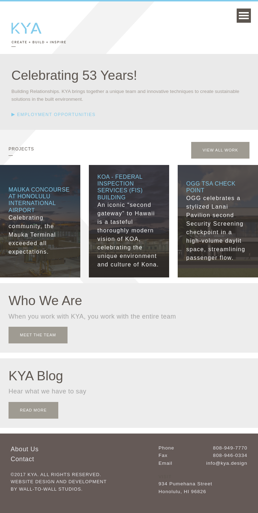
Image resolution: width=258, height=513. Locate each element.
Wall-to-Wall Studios (50, 489)
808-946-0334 (230, 455)
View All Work (220, 150)
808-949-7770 (230, 448)
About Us (25, 449)
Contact (22, 459)
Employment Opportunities (56, 114)
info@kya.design (226, 463)
